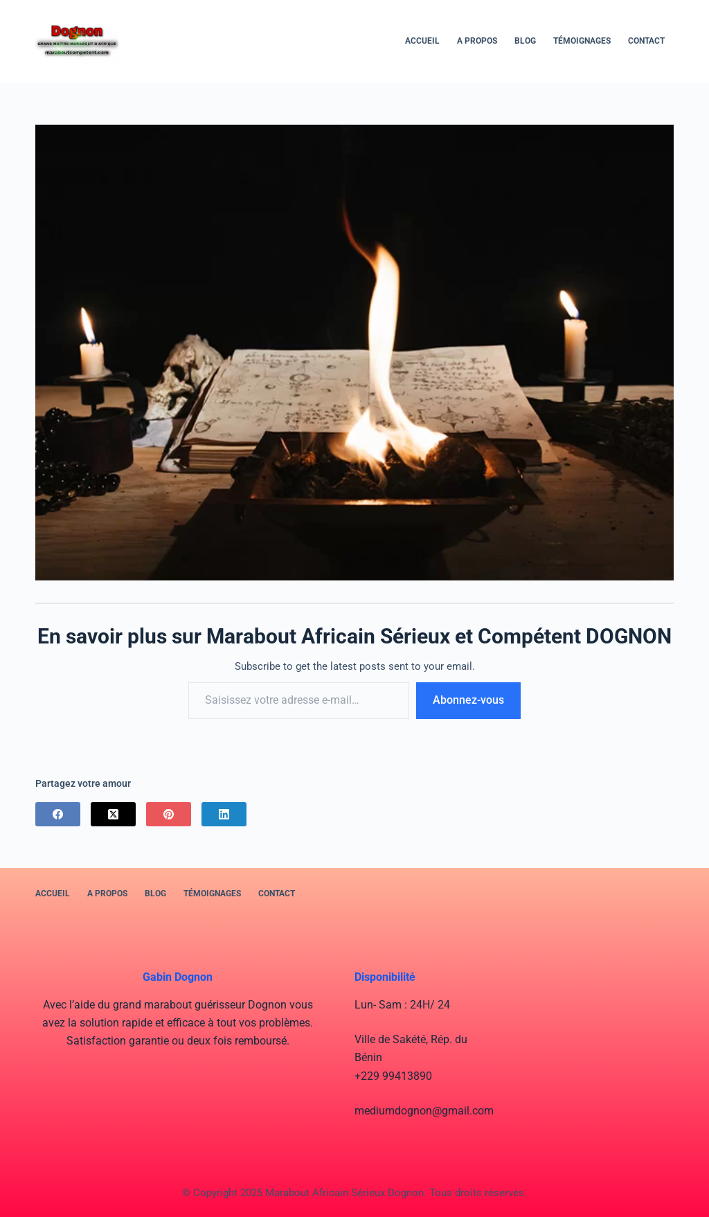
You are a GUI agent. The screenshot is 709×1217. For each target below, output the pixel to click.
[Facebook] (57, 814)
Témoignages (582, 41)
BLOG (525, 41)
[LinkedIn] (223, 814)
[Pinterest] (168, 814)
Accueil (422, 41)
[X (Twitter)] (113, 814)
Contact (646, 41)
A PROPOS (477, 41)
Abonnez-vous (468, 700)
